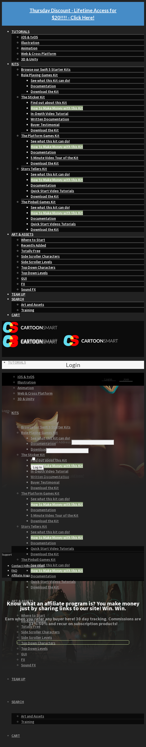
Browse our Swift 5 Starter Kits (45, 69)
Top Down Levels (34, 273)
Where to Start (33, 239)
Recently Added (33, 245)
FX (23, 284)
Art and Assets (32, 304)
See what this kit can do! (50, 141)
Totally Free (30, 251)
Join (126, 379)
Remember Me (45, 459)
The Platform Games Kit (40, 135)
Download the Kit (45, 91)
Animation (29, 48)
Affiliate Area (21, 575)
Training (27, 310)
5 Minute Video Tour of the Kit (54, 157)
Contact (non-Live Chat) (28, 565)
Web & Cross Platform (38, 53)
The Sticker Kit (33, 97)
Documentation (43, 86)
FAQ (14, 570)
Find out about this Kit (49, 102)
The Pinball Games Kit (38, 202)
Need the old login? (70, 476)
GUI (24, 278)
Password (38, 450)
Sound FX (28, 289)
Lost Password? (42, 476)
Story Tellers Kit (34, 168)
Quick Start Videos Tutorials (53, 224)
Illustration (30, 42)
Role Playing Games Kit (39, 75)
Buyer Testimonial (45, 124)
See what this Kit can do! (50, 80)
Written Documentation (50, 119)
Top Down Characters (38, 267)
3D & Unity (29, 59)
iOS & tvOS (29, 37)
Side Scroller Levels (36, 262)
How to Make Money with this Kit (57, 108)
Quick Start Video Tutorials (52, 191)
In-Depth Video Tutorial (49, 113)
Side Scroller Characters (40, 256)
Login (109, 379)
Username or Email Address (51, 442)
